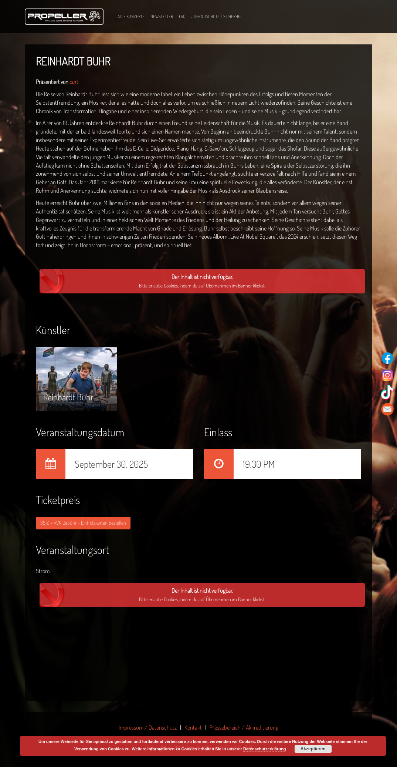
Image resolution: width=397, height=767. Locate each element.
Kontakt (193, 727)
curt (73, 81)
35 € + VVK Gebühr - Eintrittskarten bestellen (83, 522)
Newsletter (161, 16)
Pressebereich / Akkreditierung (244, 727)
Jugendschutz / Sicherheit (217, 16)
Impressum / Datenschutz (148, 727)
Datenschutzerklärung (264, 749)
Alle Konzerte (131, 16)
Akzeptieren (313, 748)
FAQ (182, 16)
